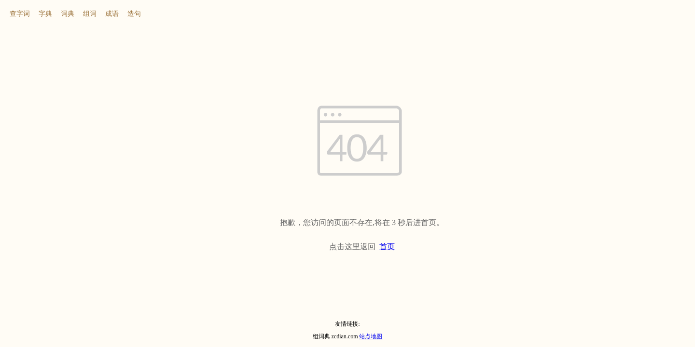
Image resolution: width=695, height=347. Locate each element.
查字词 (20, 13)
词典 (67, 13)
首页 (387, 246)
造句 (134, 13)
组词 (90, 13)
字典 (45, 13)
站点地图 (370, 336)
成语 (112, 13)
